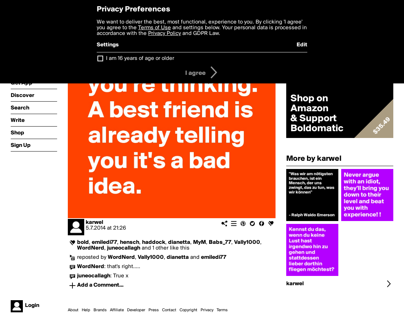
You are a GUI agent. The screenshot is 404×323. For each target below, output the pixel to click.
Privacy (207, 310)
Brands (100, 310)
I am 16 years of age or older (140, 58)
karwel (94, 222)
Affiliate (117, 310)
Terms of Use (154, 28)
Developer (136, 310)
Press (153, 310)
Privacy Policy (164, 33)
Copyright (188, 310)
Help (86, 310)
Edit (302, 45)
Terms (222, 310)
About (73, 310)
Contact (169, 310)
